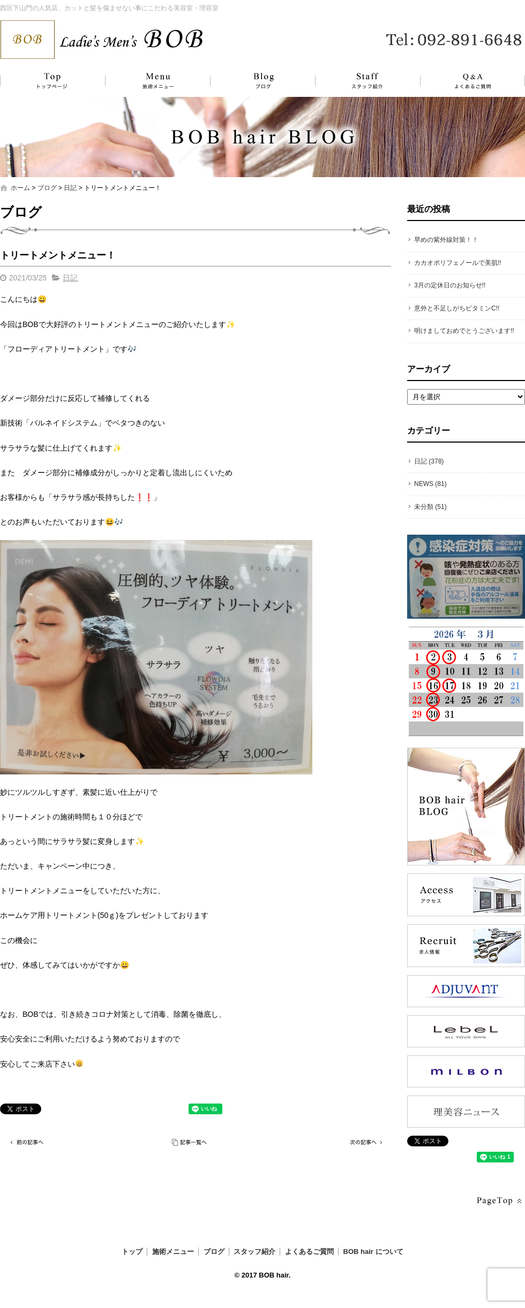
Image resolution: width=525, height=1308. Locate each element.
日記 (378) (429, 461)
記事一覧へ (190, 1142)
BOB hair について (373, 1252)
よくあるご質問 (466, 81)
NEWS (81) (430, 484)
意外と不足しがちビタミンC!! (456, 308)
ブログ (254, 81)
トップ (51, 81)
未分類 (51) (430, 507)
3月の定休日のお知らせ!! (449, 285)
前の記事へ (27, 1142)
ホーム (20, 188)
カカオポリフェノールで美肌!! (457, 263)
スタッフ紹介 (356, 81)
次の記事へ (364, 1142)
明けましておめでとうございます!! (464, 330)
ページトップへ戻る (498, 1201)
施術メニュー (153, 81)
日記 (70, 188)
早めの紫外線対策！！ (446, 240)
